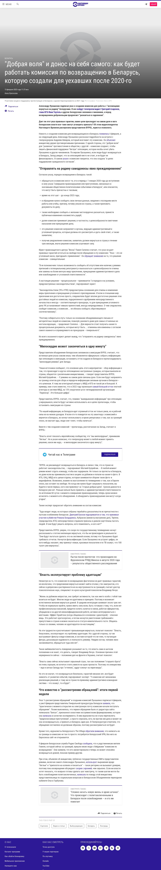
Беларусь (9, 58)
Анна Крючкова (11, 93)
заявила (106, 703)
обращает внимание (93, 256)
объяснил (110, 140)
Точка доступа (49, 847)
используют (91, 762)
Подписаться (109, 454)
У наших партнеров (50, 852)
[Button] (11, 106)
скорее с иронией (84, 768)
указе (65, 158)
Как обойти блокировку (14, 856)
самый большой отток (102, 386)
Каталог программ (12, 852)
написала (47, 715)
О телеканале (10, 847)
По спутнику (48, 856)
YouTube (46, 866)
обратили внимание (94, 731)
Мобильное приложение (15, 861)
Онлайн (46, 861)
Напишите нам (11, 866)
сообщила (87, 743)
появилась (104, 133)
